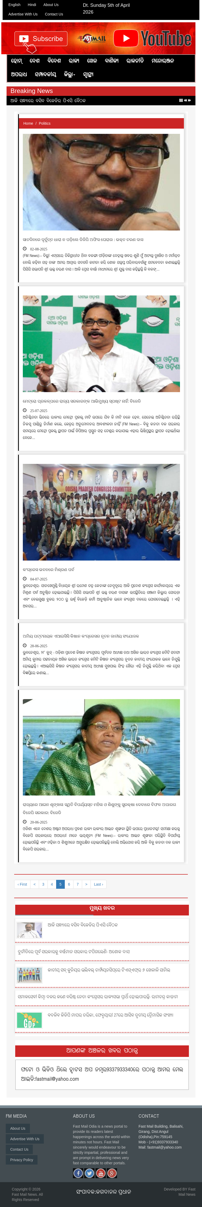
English (14, 5)
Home (28, 123)
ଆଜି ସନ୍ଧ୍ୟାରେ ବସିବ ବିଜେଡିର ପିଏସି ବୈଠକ (48, 101)
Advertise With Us (23, 14)
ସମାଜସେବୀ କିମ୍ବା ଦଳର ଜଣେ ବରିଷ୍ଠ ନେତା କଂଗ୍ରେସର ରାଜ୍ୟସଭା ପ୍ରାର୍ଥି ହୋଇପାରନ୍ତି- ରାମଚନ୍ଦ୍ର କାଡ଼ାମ (98, 993)
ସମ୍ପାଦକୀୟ (45, 75)
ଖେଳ (92, 61)
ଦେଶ (35, 61)
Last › (98, 884)
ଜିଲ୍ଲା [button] (69, 75)
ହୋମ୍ (16, 61)
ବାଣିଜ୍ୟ (112, 61)
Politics (44, 123)
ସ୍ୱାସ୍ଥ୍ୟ (88, 75)
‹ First (22, 884)
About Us (51, 5)
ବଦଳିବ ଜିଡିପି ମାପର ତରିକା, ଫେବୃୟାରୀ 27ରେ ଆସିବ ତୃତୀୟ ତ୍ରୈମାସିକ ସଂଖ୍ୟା (110, 1012)
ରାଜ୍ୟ (74, 61)
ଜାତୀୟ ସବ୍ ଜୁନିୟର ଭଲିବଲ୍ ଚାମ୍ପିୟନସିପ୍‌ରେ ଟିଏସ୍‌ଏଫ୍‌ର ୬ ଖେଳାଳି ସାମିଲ (109, 967)
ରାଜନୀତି (135, 61)
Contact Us (54, 14)
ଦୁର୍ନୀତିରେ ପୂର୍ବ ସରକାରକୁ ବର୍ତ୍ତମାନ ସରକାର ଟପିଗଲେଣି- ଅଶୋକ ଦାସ (74, 948)
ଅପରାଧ (19, 75)
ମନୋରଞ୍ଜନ (163, 61)
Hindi (32, 5)
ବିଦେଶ (54, 61)
